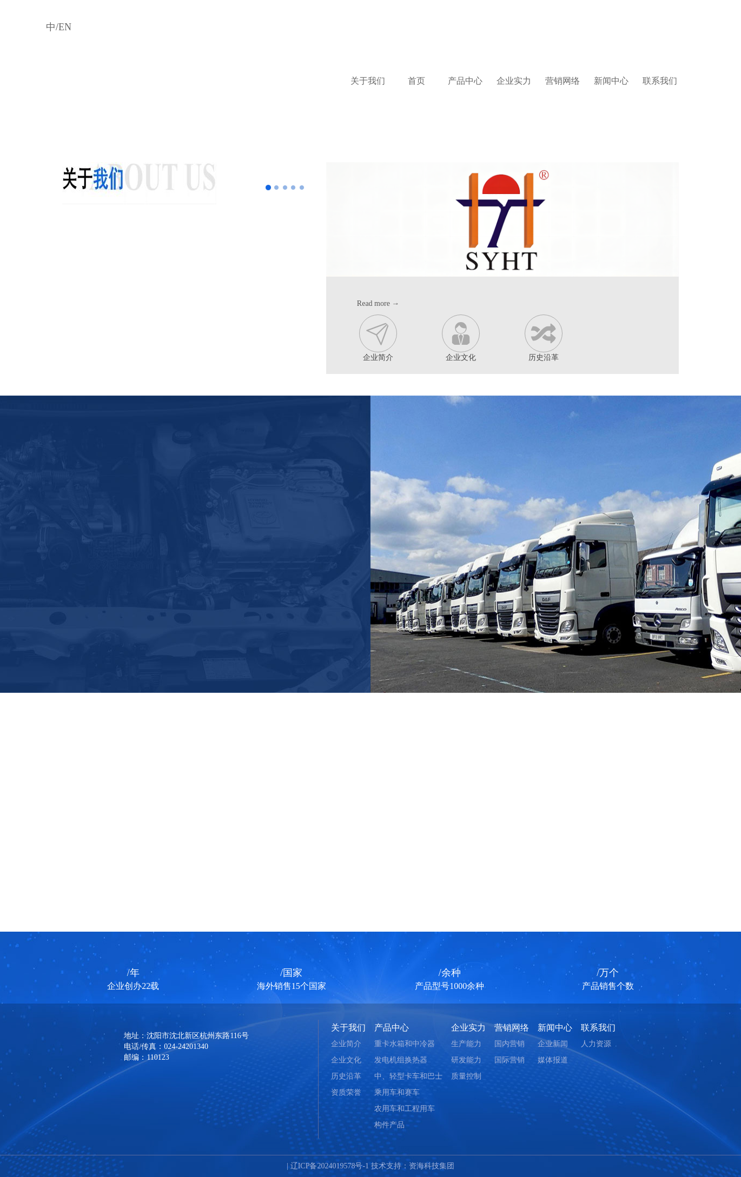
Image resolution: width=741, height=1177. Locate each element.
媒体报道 (553, 1060)
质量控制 (466, 1076)
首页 (416, 80)
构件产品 (389, 1125)
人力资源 (596, 1044)
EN (64, 27)
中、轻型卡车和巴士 (408, 1076)
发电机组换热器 (400, 1060)
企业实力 (514, 80)
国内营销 (509, 1044)
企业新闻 (553, 1044)
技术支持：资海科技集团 (412, 1166)
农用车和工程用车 (404, 1109)
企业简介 (378, 338)
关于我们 (367, 80)
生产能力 (466, 1044)
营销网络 (562, 80)
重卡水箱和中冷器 (404, 1044)
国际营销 (509, 1060)
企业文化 (461, 338)
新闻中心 (611, 80)
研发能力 (466, 1060)
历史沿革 (544, 338)
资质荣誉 (346, 1092)
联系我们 (660, 80)
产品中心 (465, 80)
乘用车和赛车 (397, 1092)
